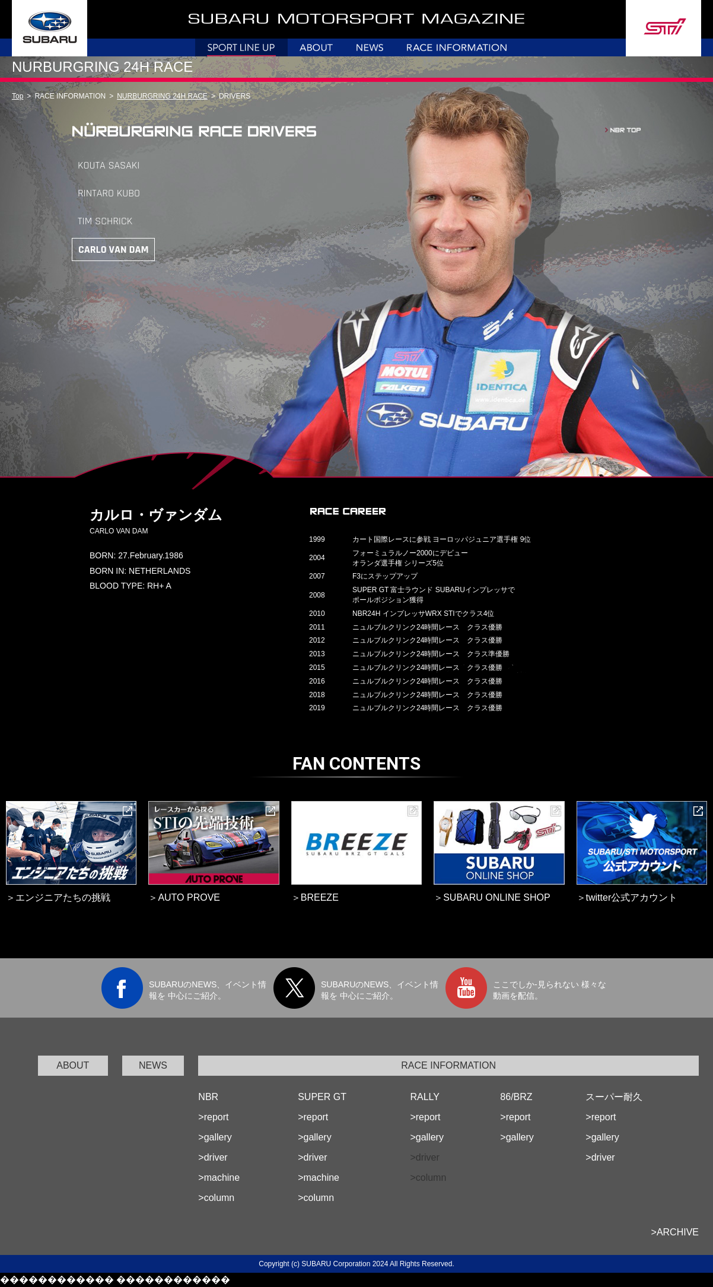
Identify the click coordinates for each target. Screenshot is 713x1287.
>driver (212, 1157)
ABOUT (72, 1065)
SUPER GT (322, 1097)
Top (17, 96)
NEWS (153, 1065)
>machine (219, 1177)
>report (213, 1117)
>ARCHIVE (675, 1232)
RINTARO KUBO (109, 193)
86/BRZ (516, 1097)
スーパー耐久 (613, 1097)
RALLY (425, 1097)
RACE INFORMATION (448, 1065)
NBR (208, 1097)
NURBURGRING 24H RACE (162, 96)
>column (216, 1198)
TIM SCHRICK (105, 221)
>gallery (214, 1137)
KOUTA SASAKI (109, 165)
